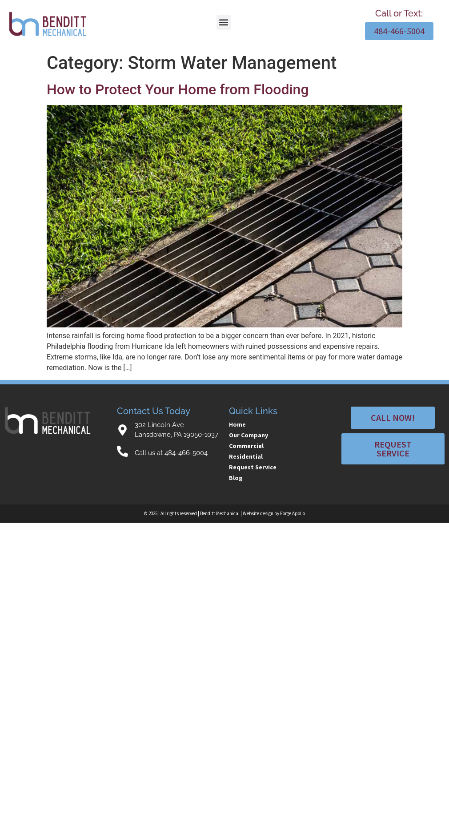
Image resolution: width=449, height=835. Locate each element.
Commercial (246, 446)
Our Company (248, 435)
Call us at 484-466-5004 (171, 453)
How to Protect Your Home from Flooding (178, 89)
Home (237, 424)
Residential (246, 456)
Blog (236, 478)
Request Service (253, 467)
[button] (223, 22)
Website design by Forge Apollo (274, 513)
